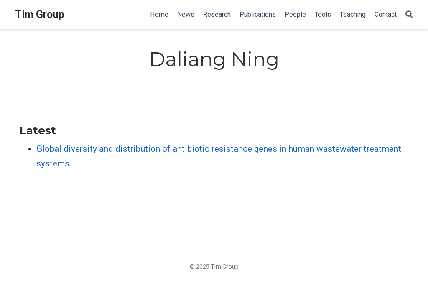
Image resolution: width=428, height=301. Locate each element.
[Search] (409, 15)
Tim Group (39, 14)
